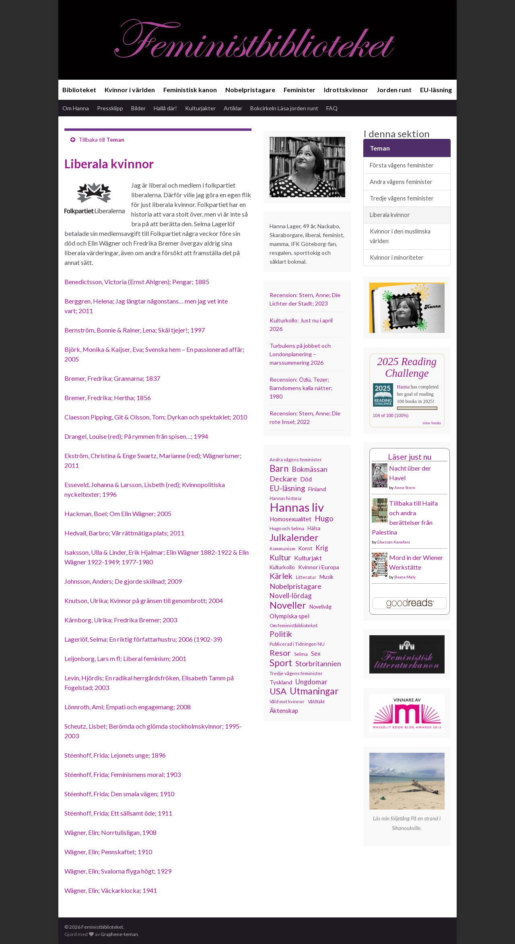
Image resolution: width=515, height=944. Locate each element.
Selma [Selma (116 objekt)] (301, 654)
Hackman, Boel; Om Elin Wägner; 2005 (117, 513)
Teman (115, 139)
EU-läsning (436, 89)
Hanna (403, 387)
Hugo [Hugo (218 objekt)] (324, 518)
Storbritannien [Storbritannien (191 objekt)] (318, 663)
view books (431, 423)
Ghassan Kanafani (393, 541)
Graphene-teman (119, 934)
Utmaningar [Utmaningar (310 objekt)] (314, 691)
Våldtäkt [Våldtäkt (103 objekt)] (316, 701)
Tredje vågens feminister (402, 198)
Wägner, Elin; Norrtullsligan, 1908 (110, 832)
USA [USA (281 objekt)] (278, 691)
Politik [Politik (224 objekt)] (281, 634)
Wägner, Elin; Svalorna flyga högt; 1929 (117, 871)
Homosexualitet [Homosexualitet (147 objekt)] (290, 519)
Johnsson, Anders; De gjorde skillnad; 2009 (123, 581)
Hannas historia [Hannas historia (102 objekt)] (285, 498)
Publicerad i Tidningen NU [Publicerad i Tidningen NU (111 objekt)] (297, 644)
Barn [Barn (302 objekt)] (279, 468)
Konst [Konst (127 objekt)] (305, 548)
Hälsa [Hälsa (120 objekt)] (313, 528)
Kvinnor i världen (130, 89)
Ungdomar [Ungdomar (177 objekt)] (311, 682)
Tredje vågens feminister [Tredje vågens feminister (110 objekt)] (296, 673)
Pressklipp (110, 108)
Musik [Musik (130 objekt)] (326, 577)
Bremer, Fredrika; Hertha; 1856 (107, 397)
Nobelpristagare (250, 89)
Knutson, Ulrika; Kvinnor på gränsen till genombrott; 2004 (143, 600)
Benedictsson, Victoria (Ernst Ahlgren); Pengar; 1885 (136, 281)
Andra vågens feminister (401, 181)
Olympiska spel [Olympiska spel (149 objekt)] (289, 616)
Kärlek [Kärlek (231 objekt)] (281, 576)
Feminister (299, 89)
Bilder (138, 108)
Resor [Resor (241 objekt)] (280, 652)
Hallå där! (165, 108)
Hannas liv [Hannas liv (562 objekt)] (297, 507)
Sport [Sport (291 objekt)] (281, 663)
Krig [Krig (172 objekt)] (321, 548)
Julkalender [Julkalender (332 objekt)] (294, 537)
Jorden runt (394, 89)
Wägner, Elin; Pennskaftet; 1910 (108, 851)
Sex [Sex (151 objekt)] (316, 653)
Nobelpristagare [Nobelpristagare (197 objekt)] (295, 586)
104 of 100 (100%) (391, 415)
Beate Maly (405, 576)
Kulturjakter (200, 108)
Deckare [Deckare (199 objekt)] (283, 478)
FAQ (332, 108)
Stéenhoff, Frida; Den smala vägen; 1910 (119, 793)
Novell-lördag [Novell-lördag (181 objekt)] (291, 595)
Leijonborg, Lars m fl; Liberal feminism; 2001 (125, 658)
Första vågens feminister (402, 165)
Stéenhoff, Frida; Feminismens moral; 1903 (122, 774)
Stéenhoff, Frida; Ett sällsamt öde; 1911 (118, 813)
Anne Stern (404, 487)
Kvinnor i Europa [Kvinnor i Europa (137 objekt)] (318, 567)
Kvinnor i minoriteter (397, 257)
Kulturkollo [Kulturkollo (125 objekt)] (282, 567)
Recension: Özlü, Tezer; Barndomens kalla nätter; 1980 (301, 388)
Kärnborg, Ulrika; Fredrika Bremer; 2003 (120, 620)
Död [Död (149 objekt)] (306, 479)
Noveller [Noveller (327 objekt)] (288, 605)
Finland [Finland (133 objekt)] (317, 488)
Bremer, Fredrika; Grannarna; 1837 (112, 378)
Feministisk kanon (190, 89)
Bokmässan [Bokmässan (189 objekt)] (310, 469)
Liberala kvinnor (390, 214)
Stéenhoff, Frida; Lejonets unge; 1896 (115, 755)
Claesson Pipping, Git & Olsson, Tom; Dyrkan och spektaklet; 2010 (155, 417)
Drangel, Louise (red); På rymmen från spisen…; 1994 (136, 436)
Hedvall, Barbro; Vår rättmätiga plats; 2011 (124, 533)
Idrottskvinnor (346, 89)
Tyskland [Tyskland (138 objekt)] (281, 682)
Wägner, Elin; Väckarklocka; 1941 (110, 890)
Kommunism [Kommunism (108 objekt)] (282, 548)
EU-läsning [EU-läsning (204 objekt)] (287, 488)
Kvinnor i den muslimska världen (400, 236)
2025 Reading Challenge (407, 367)
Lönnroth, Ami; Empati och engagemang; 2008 (127, 707)
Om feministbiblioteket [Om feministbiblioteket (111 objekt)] (293, 625)
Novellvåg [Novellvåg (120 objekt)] (320, 607)
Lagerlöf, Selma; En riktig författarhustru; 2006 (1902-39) (143, 639)
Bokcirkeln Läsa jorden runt (284, 108)
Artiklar (233, 108)
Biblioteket (79, 89)
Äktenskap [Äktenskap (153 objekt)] (284, 710)
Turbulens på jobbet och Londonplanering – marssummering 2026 (300, 354)
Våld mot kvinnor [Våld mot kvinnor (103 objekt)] (287, 701)
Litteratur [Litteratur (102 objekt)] (306, 577)
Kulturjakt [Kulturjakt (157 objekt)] (308, 558)
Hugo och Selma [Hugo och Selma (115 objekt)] (287, 528)
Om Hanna (75, 108)
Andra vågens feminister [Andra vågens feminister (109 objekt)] (296, 459)
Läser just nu (409, 456)
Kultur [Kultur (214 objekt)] (280, 557)
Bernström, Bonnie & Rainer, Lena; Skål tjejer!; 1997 (134, 330)
